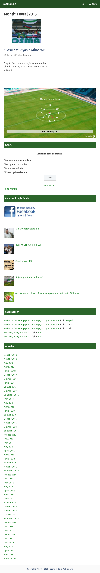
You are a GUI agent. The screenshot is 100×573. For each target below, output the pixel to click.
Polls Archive (10, 188)
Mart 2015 (9, 454)
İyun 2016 (9, 398)
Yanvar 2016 (10, 414)
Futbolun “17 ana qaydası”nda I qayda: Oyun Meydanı (32, 320)
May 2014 (8, 486)
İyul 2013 (8, 526)
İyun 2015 (9, 442)
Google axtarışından (16, 164)
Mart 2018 (9, 367)
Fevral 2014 (10, 498)
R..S (39, 332)
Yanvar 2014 (10, 502)
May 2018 (8, 363)
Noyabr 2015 (10, 422)
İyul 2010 (8, 538)
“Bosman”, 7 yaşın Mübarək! (24, 50)
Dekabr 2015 (10, 418)
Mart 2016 (9, 406)
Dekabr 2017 (10, 374)
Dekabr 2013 (10, 506)
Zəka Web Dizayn (65, 569)
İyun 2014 (9, 482)
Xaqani (69, 320)
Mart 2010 (9, 554)
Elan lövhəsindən (15, 168)
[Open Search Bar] (82, 4)
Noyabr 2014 (10, 466)
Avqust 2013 (10, 522)
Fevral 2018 (10, 371)
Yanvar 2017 (10, 387)
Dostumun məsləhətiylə (18, 160)
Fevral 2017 (9, 382)
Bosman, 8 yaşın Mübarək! (17, 332)
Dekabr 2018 (10, 355)
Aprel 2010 (9, 550)
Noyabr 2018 (10, 359)
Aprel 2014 (9, 490)
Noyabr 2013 (10, 510)
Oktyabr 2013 (11, 514)
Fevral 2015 (9, 458)
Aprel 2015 (9, 450)
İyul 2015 (8, 438)
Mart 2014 (9, 494)
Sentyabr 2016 (11, 395)
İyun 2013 (9, 530)
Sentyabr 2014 (11, 470)
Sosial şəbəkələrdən (16, 172)
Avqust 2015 (10, 434)
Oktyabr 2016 (11, 390)
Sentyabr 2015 (11, 430)
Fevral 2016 (9, 410)
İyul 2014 (8, 478)
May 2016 (8, 403)
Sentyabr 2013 (11, 518)
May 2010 (8, 546)
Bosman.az (9, 3)
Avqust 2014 (10, 474)
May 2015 (8, 446)
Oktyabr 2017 (11, 379)
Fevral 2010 (10, 558)
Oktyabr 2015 (10, 426)
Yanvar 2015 (10, 462)
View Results (50, 185)
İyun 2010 (9, 542)
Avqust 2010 (10, 534)
